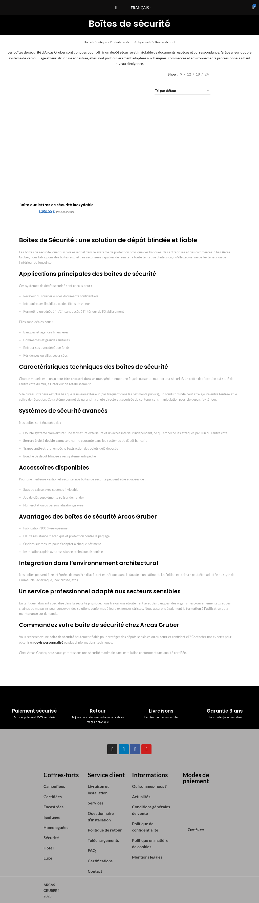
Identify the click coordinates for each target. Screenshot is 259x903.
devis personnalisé (48, 641)
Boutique (101, 42)
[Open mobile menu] (116, 8)
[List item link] (63, 785)
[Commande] (182, 91)
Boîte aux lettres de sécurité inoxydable (56, 205)
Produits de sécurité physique (129, 42)
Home (88, 42)
